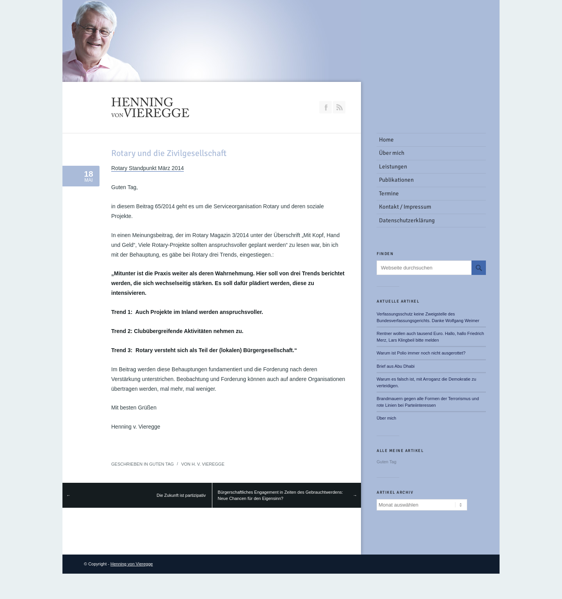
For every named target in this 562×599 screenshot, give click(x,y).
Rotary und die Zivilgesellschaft (168, 153)
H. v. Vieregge (208, 464)
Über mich (386, 418)
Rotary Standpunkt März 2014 (147, 168)
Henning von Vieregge (131, 564)
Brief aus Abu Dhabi (395, 366)
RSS (339, 107)
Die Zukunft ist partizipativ (181, 495)
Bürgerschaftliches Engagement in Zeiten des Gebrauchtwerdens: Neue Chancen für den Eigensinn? (280, 495)
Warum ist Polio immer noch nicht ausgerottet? (421, 353)
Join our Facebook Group (325, 107)
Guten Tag (161, 464)
